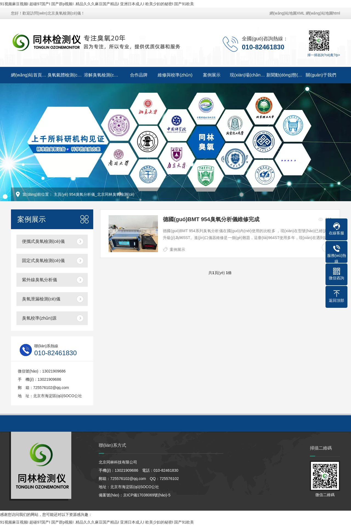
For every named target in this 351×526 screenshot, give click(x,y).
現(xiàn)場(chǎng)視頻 (248, 75)
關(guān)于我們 (321, 75)
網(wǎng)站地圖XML (287, 13)
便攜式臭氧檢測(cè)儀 (43, 241)
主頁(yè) (61, 194)
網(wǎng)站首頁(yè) (29, 75)
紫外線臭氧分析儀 (39, 279)
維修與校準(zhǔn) (175, 75)
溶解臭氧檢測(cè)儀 (102, 75)
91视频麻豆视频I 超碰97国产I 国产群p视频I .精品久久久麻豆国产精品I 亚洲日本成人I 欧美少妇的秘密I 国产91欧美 (97, 4)
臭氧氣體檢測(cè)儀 (65, 75)
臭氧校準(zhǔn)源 (39, 318)
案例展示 (211, 75)
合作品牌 (139, 75)
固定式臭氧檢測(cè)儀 (43, 260)
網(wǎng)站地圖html (323, 13)
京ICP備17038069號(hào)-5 (147, 495)
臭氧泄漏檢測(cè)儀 (41, 299)
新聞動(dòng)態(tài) (284, 75)
